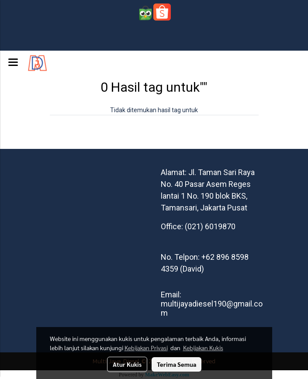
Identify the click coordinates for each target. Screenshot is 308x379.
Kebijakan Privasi (146, 347)
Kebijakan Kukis (203, 347)
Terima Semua (176, 364)
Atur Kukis (127, 364)
